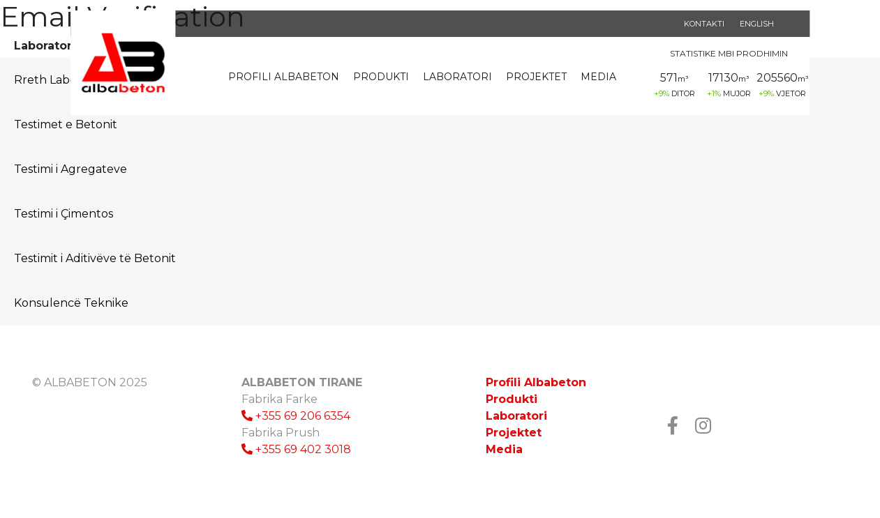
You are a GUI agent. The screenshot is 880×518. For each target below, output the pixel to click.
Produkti (381, 76)
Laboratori (457, 76)
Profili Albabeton (283, 76)
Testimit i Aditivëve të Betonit (95, 258)
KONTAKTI (704, 24)
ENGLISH (757, 24)
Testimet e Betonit (65, 124)
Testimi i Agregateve (70, 169)
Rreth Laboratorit (62, 79)
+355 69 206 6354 (295, 415)
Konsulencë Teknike (71, 303)
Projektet (536, 76)
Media (598, 76)
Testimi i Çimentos (63, 213)
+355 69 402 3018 (296, 449)
